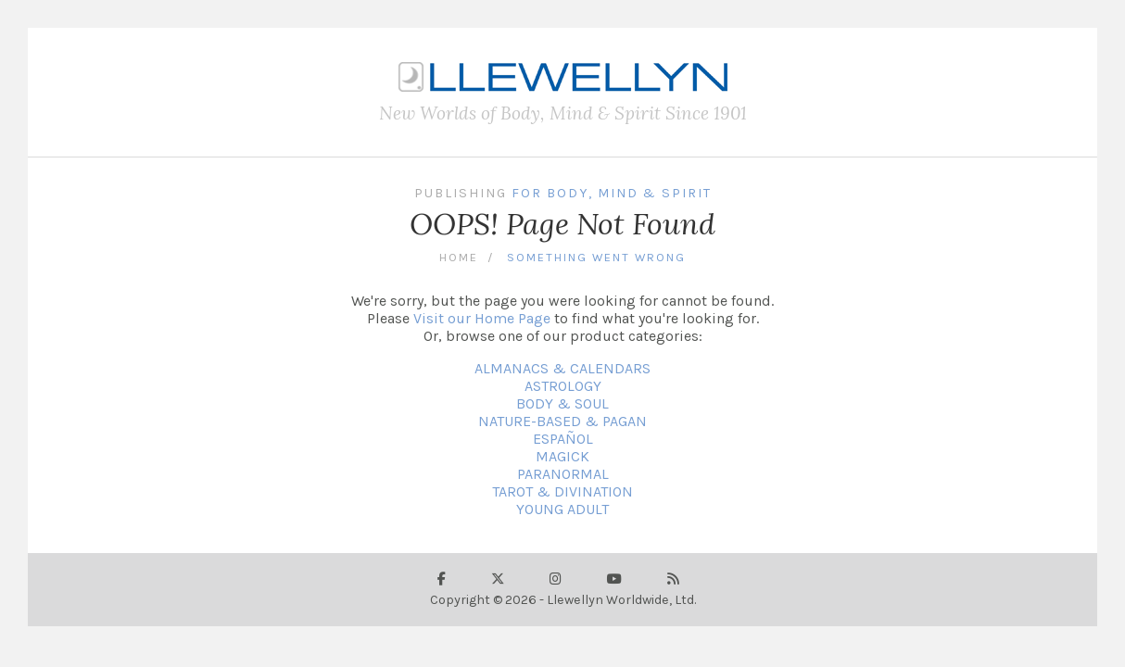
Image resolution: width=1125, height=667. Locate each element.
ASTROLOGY (563, 386)
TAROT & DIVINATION (562, 491)
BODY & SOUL (562, 403)
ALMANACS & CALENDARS (562, 368)
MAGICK (562, 456)
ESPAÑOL (563, 438)
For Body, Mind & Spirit (612, 193)
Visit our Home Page (481, 318)
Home (458, 257)
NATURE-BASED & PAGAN (562, 421)
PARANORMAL (563, 474)
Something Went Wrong (596, 257)
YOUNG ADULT (562, 509)
